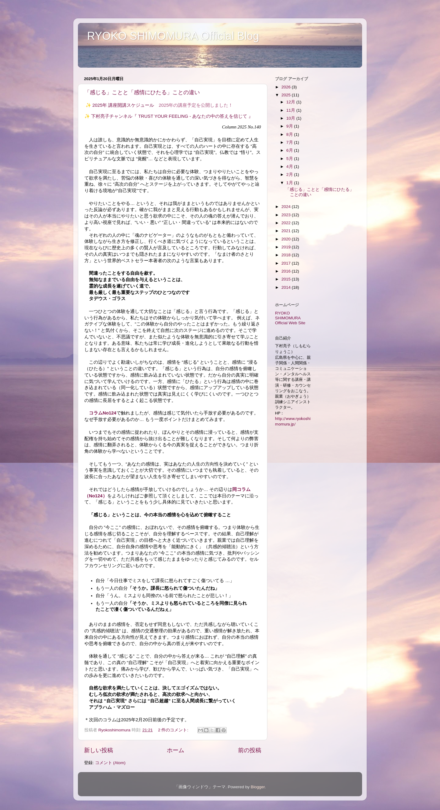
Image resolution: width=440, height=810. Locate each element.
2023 (286, 215)
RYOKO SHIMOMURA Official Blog (173, 36)
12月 (291, 102)
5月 (290, 158)
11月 (291, 110)
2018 (286, 255)
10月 (291, 118)
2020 (286, 239)
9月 (290, 126)
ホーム (175, 750)
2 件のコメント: (173, 730)
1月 (290, 182)
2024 (286, 206)
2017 (286, 263)
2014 (286, 287)
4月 (290, 166)
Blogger (258, 787)
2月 (290, 174)
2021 (286, 231)
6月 (290, 150)
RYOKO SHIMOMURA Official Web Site (290, 318)
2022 (286, 223)
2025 (286, 95)
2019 (286, 247)
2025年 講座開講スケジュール (123, 105)
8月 (290, 134)
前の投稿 (249, 750)
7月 (290, 142)
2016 (286, 271)
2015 (286, 279)
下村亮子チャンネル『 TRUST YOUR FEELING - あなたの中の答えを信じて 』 (172, 116)
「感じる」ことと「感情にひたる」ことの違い (142, 92)
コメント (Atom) (110, 762)
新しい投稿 (98, 750)
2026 (286, 87)
